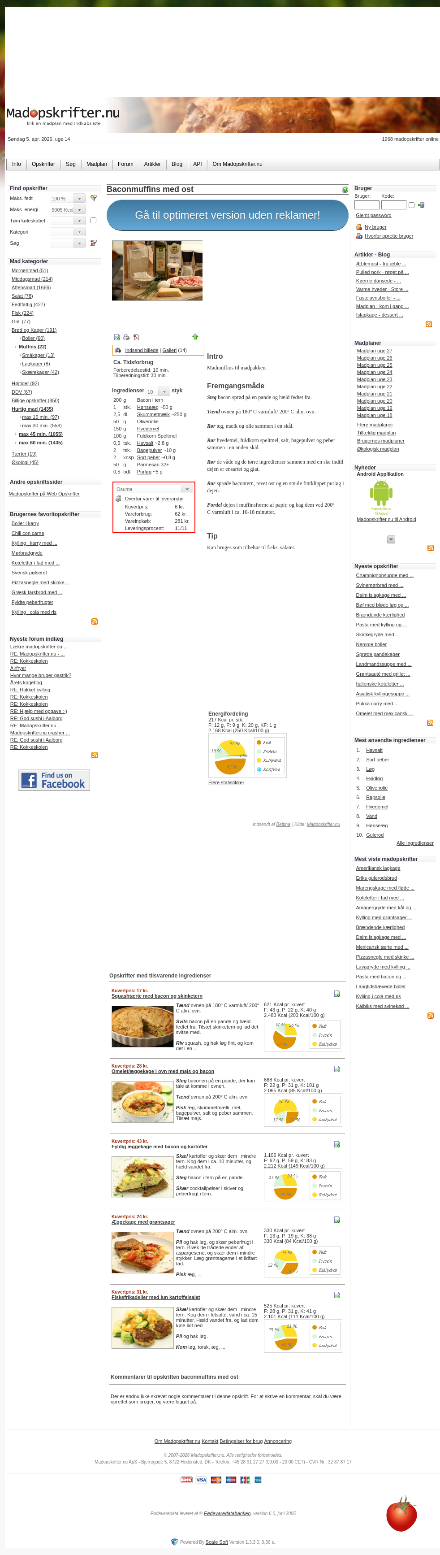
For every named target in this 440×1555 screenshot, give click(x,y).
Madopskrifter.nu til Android (386, 519)
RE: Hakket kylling (30, 689)
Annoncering (278, 1441)
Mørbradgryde (27, 553)
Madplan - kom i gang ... (382, 306)
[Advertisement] (276, 293)
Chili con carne (28, 533)
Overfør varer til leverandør (154, 498)
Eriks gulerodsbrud (376, 878)
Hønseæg (148, 407)
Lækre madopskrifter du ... (39, 646)
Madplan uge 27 (375, 350)
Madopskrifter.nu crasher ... (40, 732)
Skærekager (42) (40, 372)
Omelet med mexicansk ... (384, 713)
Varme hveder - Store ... (382, 289)
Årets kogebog (26, 682)
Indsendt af (271, 824)
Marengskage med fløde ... (385, 887)
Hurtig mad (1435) (32, 409)
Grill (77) (21, 321)
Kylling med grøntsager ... (384, 917)
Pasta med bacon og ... (381, 976)
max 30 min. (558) (42, 425)
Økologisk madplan (378, 449)
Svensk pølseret (29, 572)
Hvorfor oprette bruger (389, 236)
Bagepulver (149, 450)
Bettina (283, 824)
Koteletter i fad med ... (36, 562)
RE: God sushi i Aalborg (36, 718)
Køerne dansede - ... (378, 280)
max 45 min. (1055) (41, 434)
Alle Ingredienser (415, 843)
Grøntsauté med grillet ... (383, 674)
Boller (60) (33, 338)
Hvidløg (374, 778)
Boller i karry (25, 523)
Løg (370, 769)
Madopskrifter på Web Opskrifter (44, 493)
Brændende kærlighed (380, 614)
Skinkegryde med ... (378, 634)
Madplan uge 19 (375, 408)
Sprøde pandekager (378, 654)
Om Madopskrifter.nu (177, 1441)
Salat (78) (22, 296)
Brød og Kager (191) (34, 330)
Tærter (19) (24, 453)
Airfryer (18, 668)
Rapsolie (375, 797)
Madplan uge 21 (375, 393)
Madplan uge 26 (375, 358)
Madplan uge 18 (375, 415)
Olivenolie (148, 421)
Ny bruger (375, 227)
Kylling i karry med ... (34, 543)
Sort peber (148, 457)
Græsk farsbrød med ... (37, 592)
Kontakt (210, 1441)
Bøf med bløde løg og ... (382, 605)
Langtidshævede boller (380, 986)
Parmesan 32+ (153, 464)
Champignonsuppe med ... (385, 575)
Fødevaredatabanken (227, 1513)
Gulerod (375, 835)
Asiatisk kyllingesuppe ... (383, 693)
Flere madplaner (375, 424)
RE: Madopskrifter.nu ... (36, 725)
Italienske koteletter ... (380, 683)
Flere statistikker (226, 782)
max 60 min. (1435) (41, 442)
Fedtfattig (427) (28, 304)
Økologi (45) (25, 462)
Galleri (170, 350)
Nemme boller (371, 644)
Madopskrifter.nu (323, 824)
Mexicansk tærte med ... (382, 947)
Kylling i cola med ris (34, 612)
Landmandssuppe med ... (384, 664)
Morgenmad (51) (30, 270)
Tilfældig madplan (376, 432)
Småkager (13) (38, 355)
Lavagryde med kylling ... (383, 966)
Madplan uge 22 (375, 386)
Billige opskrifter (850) (35, 400)
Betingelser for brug (241, 1441)
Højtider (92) (25, 383)
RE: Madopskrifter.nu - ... (37, 653)
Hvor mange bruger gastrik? (40, 675)
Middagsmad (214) (32, 279)
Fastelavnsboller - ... (378, 297)
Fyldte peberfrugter (32, 602)
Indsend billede (142, 350)
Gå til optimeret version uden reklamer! (227, 215)
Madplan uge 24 (375, 372)
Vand (371, 816)
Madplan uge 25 (375, 365)
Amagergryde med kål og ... (386, 907)
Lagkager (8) (36, 363)
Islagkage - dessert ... (379, 314)
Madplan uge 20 (375, 401)
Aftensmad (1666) (31, 287)
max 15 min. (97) (40, 417)
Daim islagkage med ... (381, 595)
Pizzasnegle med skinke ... (41, 582)
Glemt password (373, 215)
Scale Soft (217, 1542)
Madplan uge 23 (375, 379)
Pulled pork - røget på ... (382, 272)
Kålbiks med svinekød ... (382, 1006)
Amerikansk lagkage (378, 868)
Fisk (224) (23, 313)
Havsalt (145, 443)
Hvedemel (148, 428)
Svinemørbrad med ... (380, 585)
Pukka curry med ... (377, 703)
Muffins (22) (33, 346)
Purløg (144, 471)
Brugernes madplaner (381, 440)
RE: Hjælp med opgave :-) (38, 711)
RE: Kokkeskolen (29, 661)
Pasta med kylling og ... (381, 624)
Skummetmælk (153, 414)
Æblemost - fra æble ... (381, 263)
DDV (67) (22, 392)
